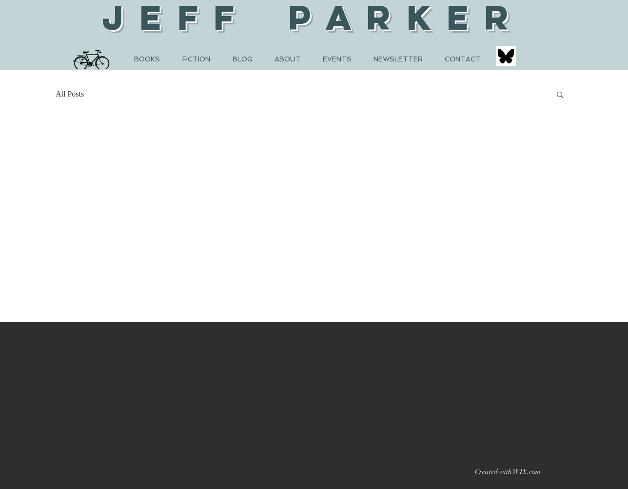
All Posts (70, 94)
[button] (560, 95)
